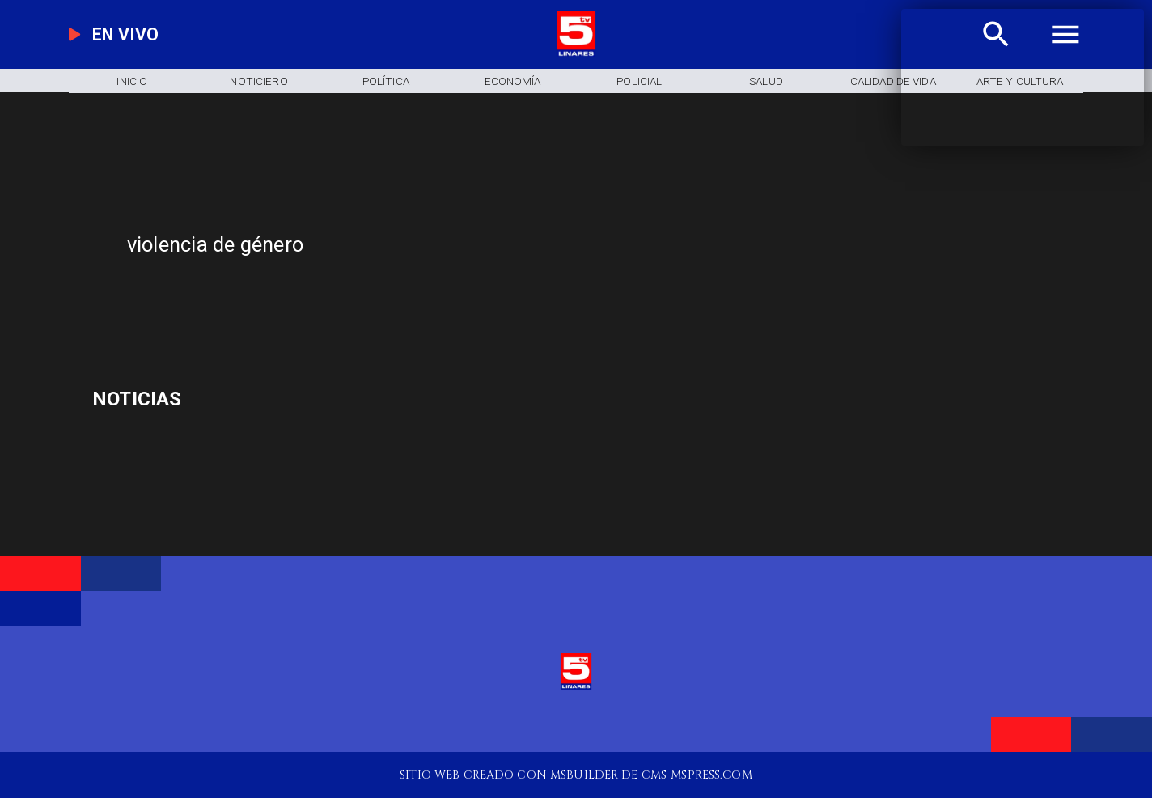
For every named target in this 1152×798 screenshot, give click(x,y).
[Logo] (576, 53)
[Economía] (513, 80)
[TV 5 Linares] (386, 300)
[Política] (386, 80)
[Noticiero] (259, 80)
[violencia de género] (443, 244)
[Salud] (766, 80)
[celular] (253, 400)
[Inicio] (132, 80)
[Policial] (639, 80)
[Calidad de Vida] (893, 80)
